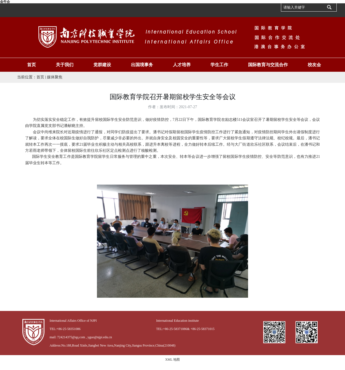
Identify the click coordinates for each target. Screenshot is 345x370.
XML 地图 (172, 359)
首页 (40, 77)
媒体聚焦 (54, 77)
